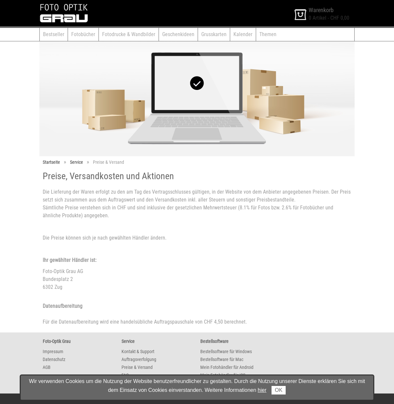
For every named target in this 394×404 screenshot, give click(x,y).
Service (76, 162)
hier (262, 390)
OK (278, 390)
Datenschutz (54, 359)
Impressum (53, 351)
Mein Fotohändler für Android (226, 367)
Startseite (51, 162)
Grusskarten (214, 34)
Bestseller (53, 34)
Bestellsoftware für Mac (221, 359)
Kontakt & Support (137, 351)
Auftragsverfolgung (138, 359)
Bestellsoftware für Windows (226, 351)
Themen (267, 34)
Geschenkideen (178, 34)
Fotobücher (83, 34)
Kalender (242, 34)
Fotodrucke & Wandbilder (128, 34)
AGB (47, 367)
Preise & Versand (137, 367)
